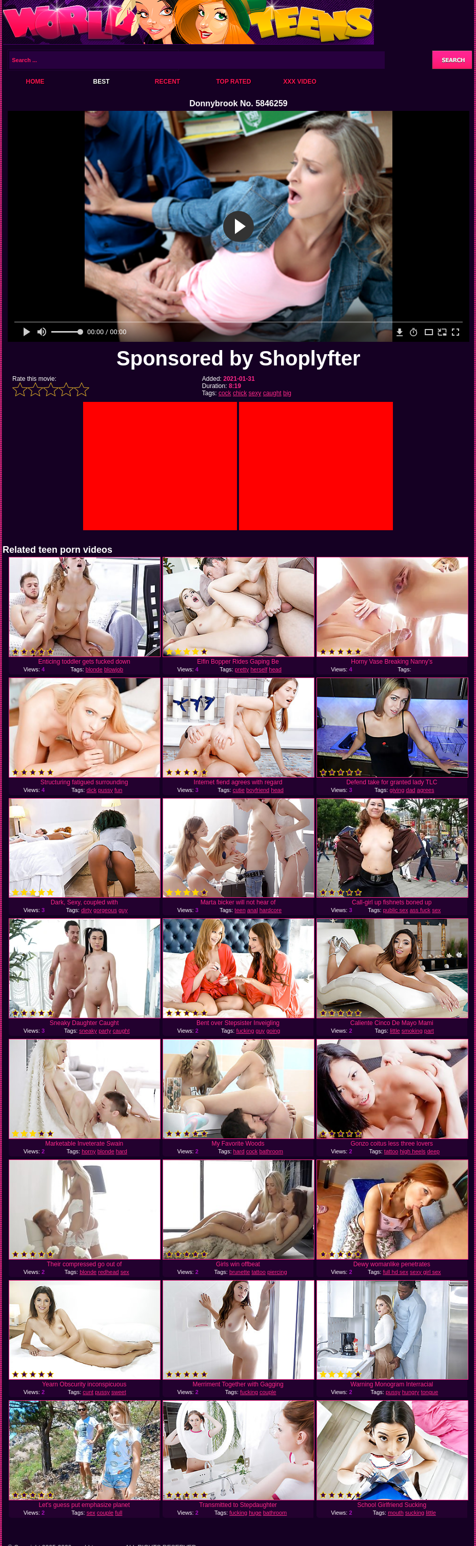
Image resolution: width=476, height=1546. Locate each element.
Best (101, 81)
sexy (255, 393)
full (118, 1513)
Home (35, 81)
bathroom (271, 1151)
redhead (108, 1272)
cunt (88, 1392)
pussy (105, 790)
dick (92, 790)
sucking (414, 1513)
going (273, 1031)
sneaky (88, 1031)
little (395, 1031)
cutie (239, 790)
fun (118, 790)
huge (255, 1513)
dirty (86, 910)
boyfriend (257, 790)
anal (252, 910)
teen (239, 910)
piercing (277, 1272)
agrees (425, 790)
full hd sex (395, 1272)
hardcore (271, 910)
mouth (396, 1513)
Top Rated (233, 81)
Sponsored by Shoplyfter (238, 358)
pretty (242, 669)
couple (268, 1392)
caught (272, 393)
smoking (412, 1031)
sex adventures (415, 913)
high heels (412, 1151)
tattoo (391, 1151)
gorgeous (105, 910)
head (275, 669)
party (104, 1031)
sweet (118, 1392)
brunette (239, 1272)
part (429, 1031)
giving (397, 790)
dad (410, 790)
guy (123, 910)
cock (225, 393)
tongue (429, 1392)
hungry (411, 1392)
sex (91, 1513)
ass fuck (420, 910)
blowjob (113, 669)
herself (258, 669)
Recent (167, 81)
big (287, 393)
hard (121, 1151)
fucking (245, 1031)
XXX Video (299, 81)
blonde (94, 669)
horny (89, 1151)
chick (240, 393)
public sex (395, 910)
